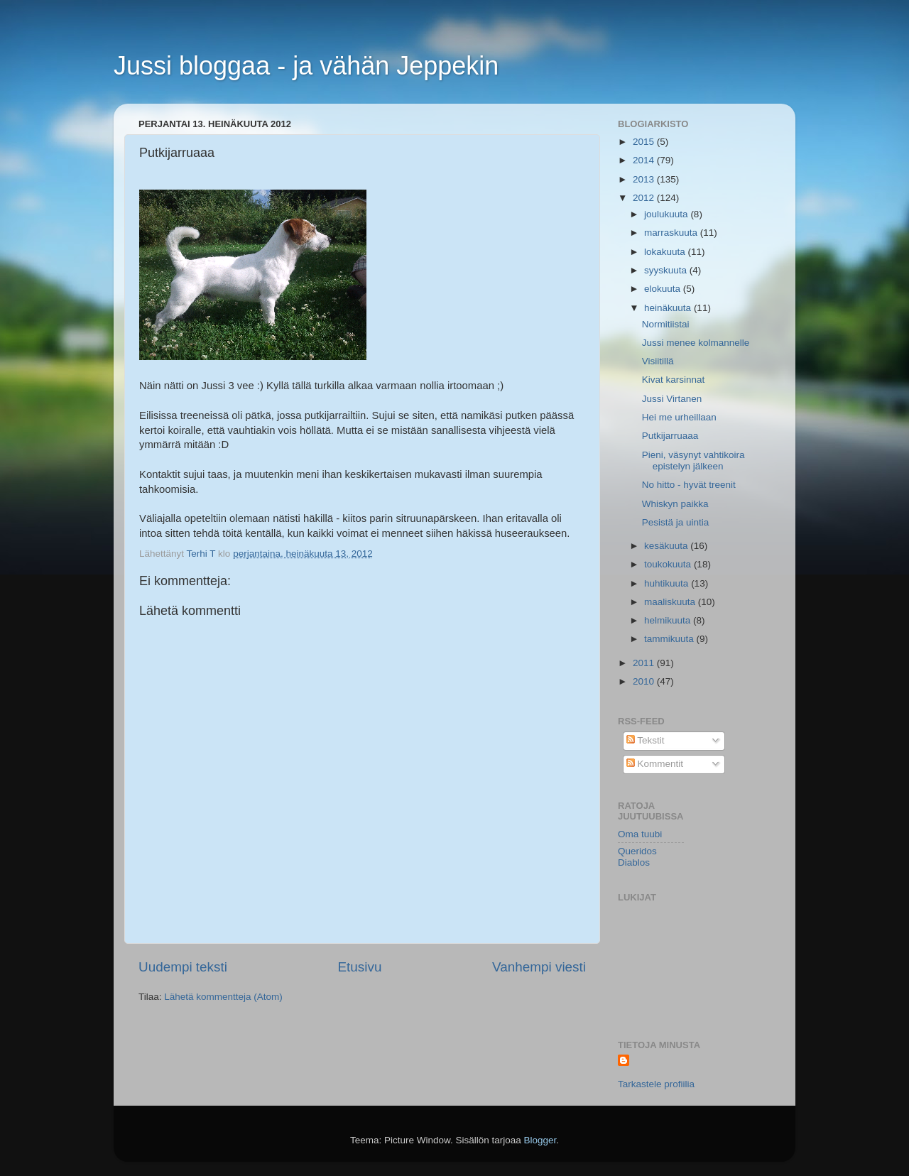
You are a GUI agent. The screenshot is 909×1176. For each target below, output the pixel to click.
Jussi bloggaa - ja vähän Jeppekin (306, 65)
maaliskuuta (671, 602)
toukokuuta (669, 564)
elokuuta (663, 288)
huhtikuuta (667, 583)
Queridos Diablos (637, 857)
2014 (645, 160)
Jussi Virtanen (672, 398)
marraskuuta (672, 232)
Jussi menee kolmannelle (696, 342)
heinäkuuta (669, 308)
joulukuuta (667, 214)
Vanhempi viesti (539, 966)
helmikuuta (668, 620)
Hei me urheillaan (679, 417)
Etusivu (360, 966)
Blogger (540, 1140)
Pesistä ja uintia (675, 522)
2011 (645, 663)
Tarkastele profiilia (656, 1084)
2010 (645, 681)
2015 (645, 141)
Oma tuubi (640, 834)
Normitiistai (666, 324)
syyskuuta (667, 270)
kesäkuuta (667, 545)
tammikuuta (670, 638)
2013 (645, 179)
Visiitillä (658, 361)
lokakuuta (666, 251)
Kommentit (654, 763)
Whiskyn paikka (675, 504)
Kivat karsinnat (673, 379)
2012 (645, 197)
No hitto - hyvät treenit (689, 484)
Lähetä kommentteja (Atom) (223, 996)
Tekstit (645, 740)
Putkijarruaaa (670, 435)
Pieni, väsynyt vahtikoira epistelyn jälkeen (693, 461)
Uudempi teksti (182, 966)
